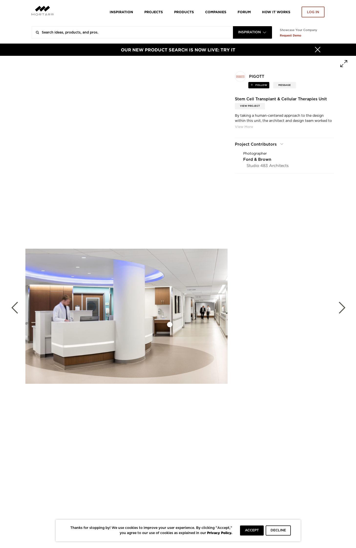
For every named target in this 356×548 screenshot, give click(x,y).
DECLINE (278, 530)
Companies (215, 12)
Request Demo (290, 35)
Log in (313, 12)
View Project (250, 106)
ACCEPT (252, 530)
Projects (153, 12)
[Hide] (318, 50)
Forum (244, 12)
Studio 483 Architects (268, 165)
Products (184, 12)
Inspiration (121, 12)
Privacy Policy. (219, 533)
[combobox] (252, 32)
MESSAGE (284, 85)
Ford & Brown (257, 160)
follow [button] (261, 85)
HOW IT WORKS (276, 12)
